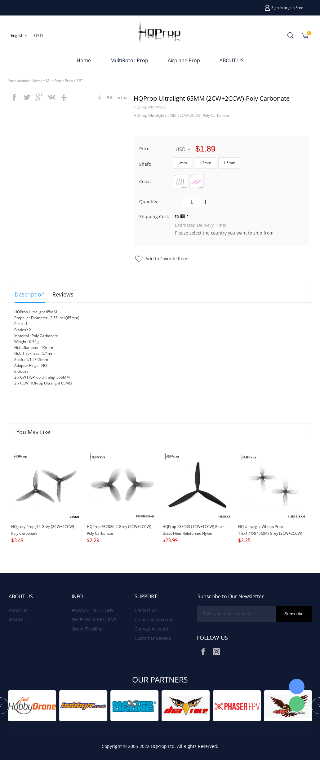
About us (18, 610)
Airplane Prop (184, 60)
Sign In (277, 7)
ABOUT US (232, 60)
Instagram (216, 651)
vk (51, 97)
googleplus (39, 97)
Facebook (203, 651)
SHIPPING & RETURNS (94, 619)
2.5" (79, 80)
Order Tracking (87, 629)
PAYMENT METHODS (92, 610)
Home (84, 60)
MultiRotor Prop (129, 60)
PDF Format (117, 97)
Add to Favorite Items (167, 258)
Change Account (151, 629)
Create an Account (154, 619)
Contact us (146, 610)
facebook (14, 97)
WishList (17, 619)
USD (183, 149)
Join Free (295, 7)
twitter (26, 97)
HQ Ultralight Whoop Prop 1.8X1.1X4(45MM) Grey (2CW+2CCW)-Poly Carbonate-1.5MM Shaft (271, 533)
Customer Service (153, 638)
